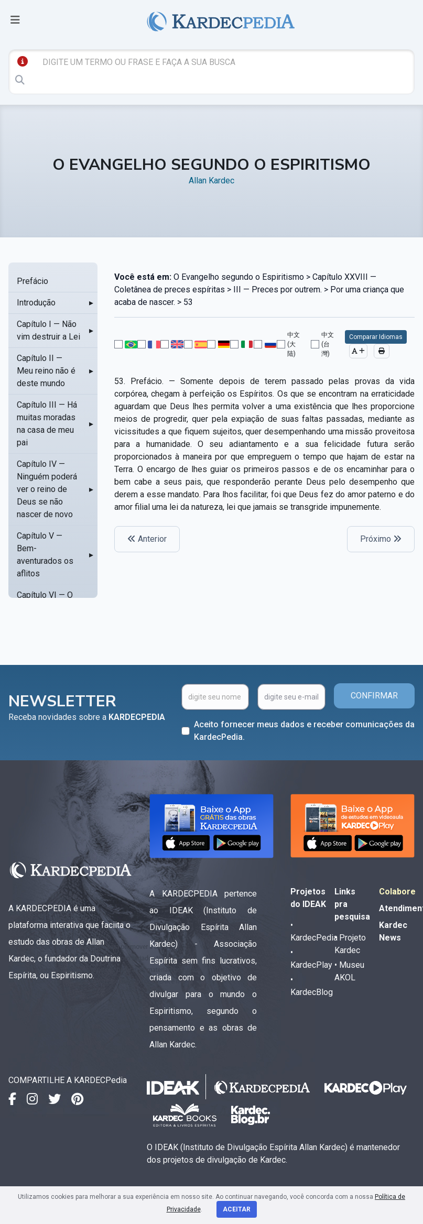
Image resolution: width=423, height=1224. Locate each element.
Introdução (36, 303)
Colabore (397, 892)
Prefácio (32, 281)
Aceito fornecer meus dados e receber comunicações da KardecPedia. (304, 730)
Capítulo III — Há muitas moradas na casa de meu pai (47, 423)
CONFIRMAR (374, 696)
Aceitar (237, 1209)
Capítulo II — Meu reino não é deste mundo (46, 370)
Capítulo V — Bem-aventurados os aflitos (45, 554)
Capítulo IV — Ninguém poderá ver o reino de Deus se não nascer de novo (47, 489)
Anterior (147, 539)
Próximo (381, 539)
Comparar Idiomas (376, 337)
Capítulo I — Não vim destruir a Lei (48, 330)
